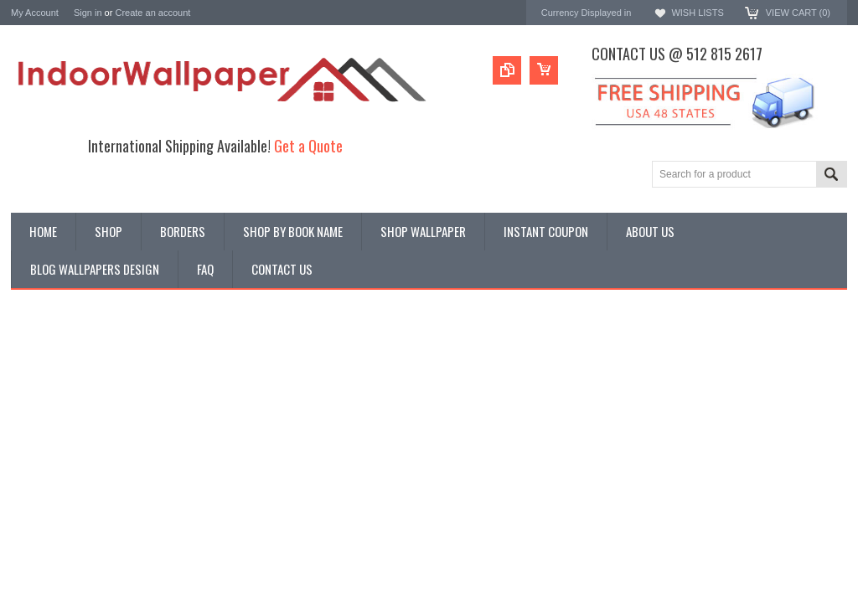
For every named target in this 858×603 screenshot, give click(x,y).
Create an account (152, 13)
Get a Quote (308, 145)
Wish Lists (697, 13)
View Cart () (798, 13)
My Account (35, 13)
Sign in (88, 13)
